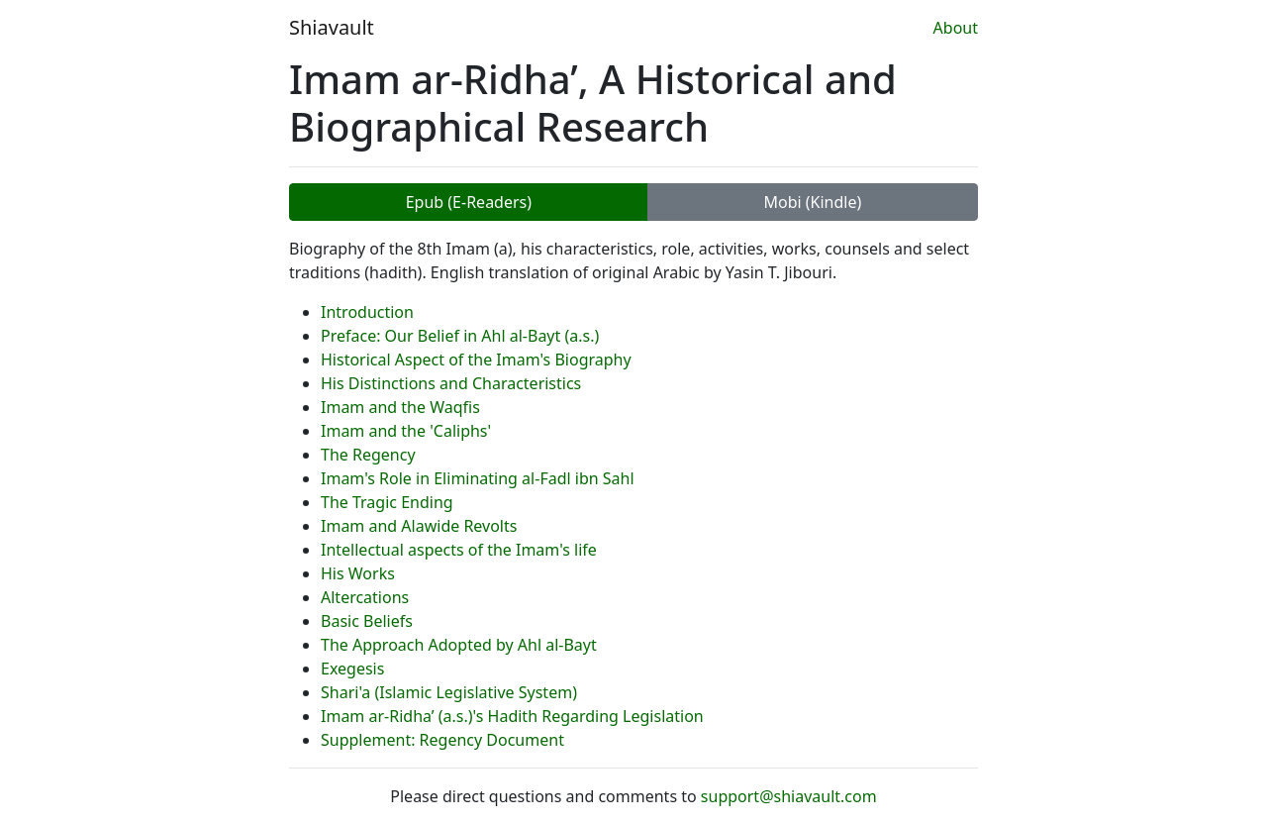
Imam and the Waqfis (400, 407)
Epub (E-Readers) (469, 202)
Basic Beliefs (367, 621)
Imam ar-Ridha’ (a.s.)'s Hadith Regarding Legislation (512, 716)
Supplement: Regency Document (442, 740)
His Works (358, 573)
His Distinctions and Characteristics (451, 383)
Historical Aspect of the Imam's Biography (476, 359)
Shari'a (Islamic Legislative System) (449, 692)
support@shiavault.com (789, 796)
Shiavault (331, 27)
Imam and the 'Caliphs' (406, 431)
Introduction (367, 312)
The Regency (368, 454)
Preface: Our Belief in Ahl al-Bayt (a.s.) (460, 336)
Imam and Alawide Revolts (419, 526)
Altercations (365, 597)
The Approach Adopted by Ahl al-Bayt (459, 645)
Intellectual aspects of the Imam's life (459, 550)
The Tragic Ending (387, 502)
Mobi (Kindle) (812, 202)
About (955, 28)
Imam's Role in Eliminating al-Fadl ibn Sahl (477, 478)
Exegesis (352, 668)
